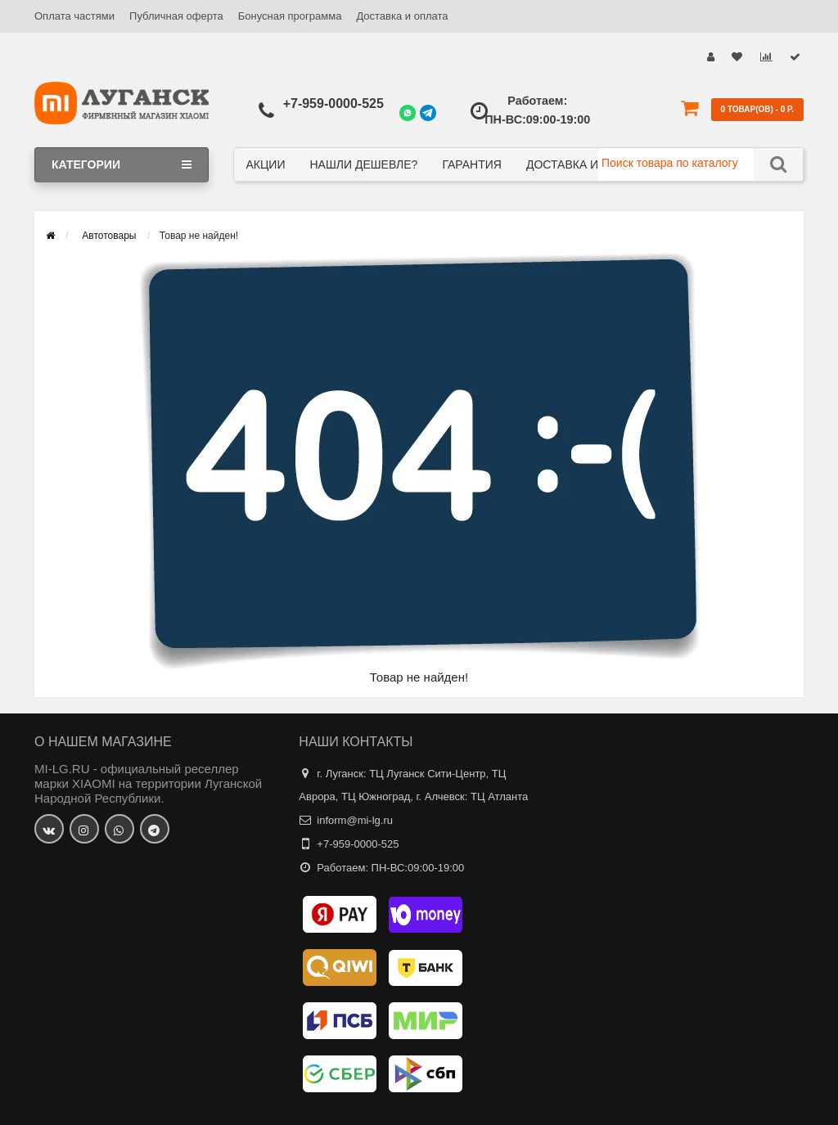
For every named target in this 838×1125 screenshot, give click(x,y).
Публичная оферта (176, 16)
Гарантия (472, 164)
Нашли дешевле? (363, 164)
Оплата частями (74, 16)
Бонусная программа (290, 16)
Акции (266, 164)
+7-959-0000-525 (333, 103)
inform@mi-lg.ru (355, 820)
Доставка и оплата (402, 16)
